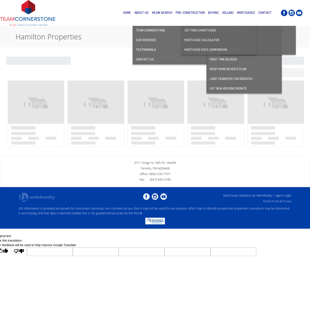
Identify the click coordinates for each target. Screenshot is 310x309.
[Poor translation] (19, 250)
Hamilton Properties (279, 37)
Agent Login (283, 195)
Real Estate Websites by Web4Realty (247, 195)
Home (259, 37)
